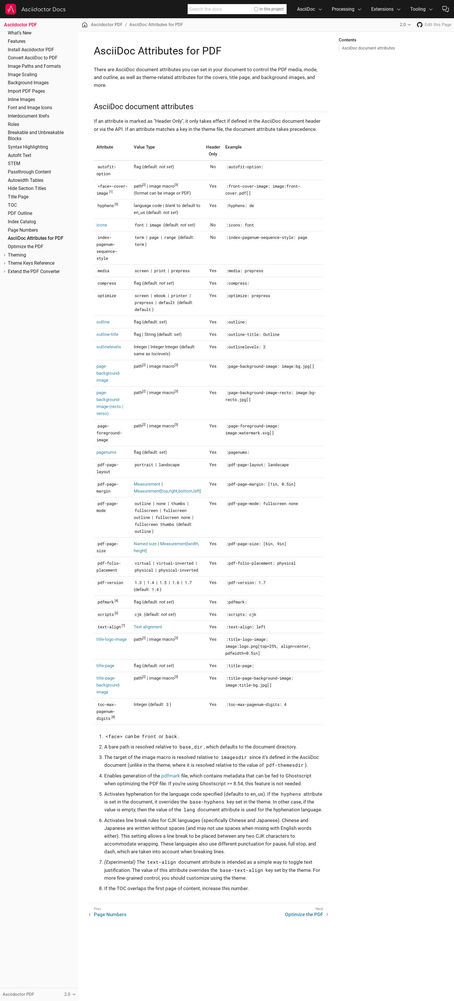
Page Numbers (23, 230)
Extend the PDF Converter (34, 271)
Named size (145, 543)
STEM (14, 163)
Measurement (147, 484)
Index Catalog (22, 221)
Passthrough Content (29, 172)
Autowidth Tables (25, 180)
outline (103, 322)
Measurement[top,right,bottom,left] (167, 491)
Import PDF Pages (26, 91)
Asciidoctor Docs (43, 9)
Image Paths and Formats (34, 66)
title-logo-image (111, 639)
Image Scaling (22, 74)
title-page (105, 665)
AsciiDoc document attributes (368, 48)
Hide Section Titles (27, 188)
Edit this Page (438, 24)
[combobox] (220, 9)
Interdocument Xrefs (28, 116)
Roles (13, 124)
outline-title (107, 334)
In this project (269, 9)
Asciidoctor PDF (20, 25)
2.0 (403, 24)
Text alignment (148, 626)
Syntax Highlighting (28, 147)
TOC (12, 205)
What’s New (20, 33)
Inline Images (21, 99)
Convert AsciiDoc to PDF (33, 58)
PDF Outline (20, 213)
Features (16, 41)
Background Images (28, 82)
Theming (17, 255)
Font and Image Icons (30, 107)
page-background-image (108, 373)
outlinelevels (108, 346)
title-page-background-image (108, 685)
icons (101, 225)
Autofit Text (19, 155)
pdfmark (170, 776)
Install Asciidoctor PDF (31, 49)
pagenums (106, 452)
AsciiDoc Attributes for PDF (35, 238)
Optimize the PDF (25, 246)
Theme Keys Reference (31, 263)
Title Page (18, 197)
